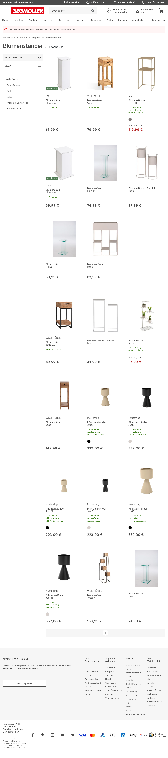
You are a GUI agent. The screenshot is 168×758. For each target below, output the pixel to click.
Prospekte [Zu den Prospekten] (71, 2)
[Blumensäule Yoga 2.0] (64, 315)
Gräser (10, 97)
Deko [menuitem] (110, 20)
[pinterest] (42, 735)
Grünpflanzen (13, 85)
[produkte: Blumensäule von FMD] (64, 96)
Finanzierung (132, 691)
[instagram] (52, 735)
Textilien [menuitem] (64, 20)
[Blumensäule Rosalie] (146, 315)
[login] (146, 11)
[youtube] (62, 735)
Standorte (151, 667)
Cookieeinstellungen (13, 729)
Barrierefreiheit (11, 731)
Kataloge (109, 694)
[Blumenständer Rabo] (105, 239)
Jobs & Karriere (154, 675)
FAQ (127, 703)
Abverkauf (110, 667)
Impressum (8, 724)
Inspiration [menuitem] (159, 20)
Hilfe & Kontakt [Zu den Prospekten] (96, 2)
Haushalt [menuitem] (80, 20)
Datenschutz (9, 726)
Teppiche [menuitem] (96, 20)
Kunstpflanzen (11, 79)
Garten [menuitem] (33, 20)
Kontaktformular (133, 684)
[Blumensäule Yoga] (105, 73)
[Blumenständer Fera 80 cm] (146, 73)
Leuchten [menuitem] (47, 20)
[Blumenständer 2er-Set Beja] (105, 315)
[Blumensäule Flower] (105, 163)
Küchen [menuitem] (19, 20)
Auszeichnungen (154, 701)
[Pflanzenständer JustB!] (105, 395)
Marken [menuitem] (122, 20)
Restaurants (152, 671)
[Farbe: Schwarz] (89, 441)
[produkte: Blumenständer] (105, 251)
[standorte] (117, 11)
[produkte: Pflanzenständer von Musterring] (105, 415)
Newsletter (110, 679)
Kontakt (129, 680)
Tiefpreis (109, 675)
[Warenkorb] (162, 11)
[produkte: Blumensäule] (105, 177)
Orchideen (12, 91)
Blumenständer (15, 108)
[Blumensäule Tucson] (105, 568)
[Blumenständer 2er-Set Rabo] (146, 163)
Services (129, 687)
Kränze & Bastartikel (17, 102)
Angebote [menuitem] (138, 20)
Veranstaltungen (113, 698)
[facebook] (32, 735)
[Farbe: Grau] (130, 119)
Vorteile (150, 683)
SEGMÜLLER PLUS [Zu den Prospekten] (153, 2)
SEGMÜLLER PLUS (113, 690)
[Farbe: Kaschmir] (130, 441)
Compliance (152, 705)
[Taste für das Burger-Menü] (4, 11)
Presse (129, 706)
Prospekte (110, 671)
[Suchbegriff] (70, 11)
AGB (18, 724)
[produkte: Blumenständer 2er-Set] (146, 177)
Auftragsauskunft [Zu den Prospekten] (124, 2)
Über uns (151, 679)
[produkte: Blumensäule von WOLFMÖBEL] (105, 96)
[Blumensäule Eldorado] (64, 73)
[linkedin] (72, 735)
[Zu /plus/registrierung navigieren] (24, 683)
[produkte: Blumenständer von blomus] (146, 96)
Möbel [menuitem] (5, 20)
